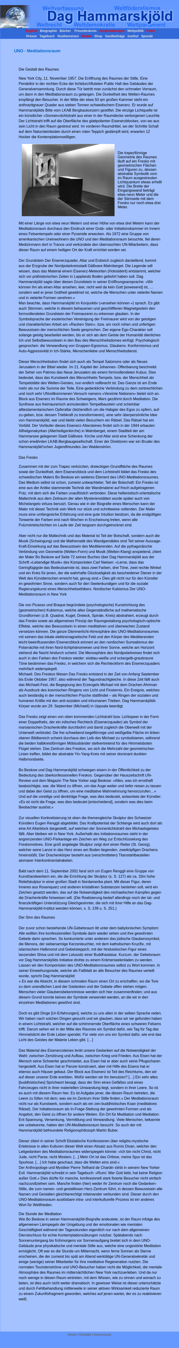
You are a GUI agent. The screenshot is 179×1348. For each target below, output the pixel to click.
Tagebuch (46, 36)
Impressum (103, 1334)
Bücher (65, 31)
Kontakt (85, 1334)
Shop (98, 36)
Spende (146, 36)
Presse (32, 36)
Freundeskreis (85, 31)
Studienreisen (68, 36)
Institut (133, 36)
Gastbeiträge (115, 36)
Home (72, 1334)
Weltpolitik (134, 31)
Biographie (48, 31)
